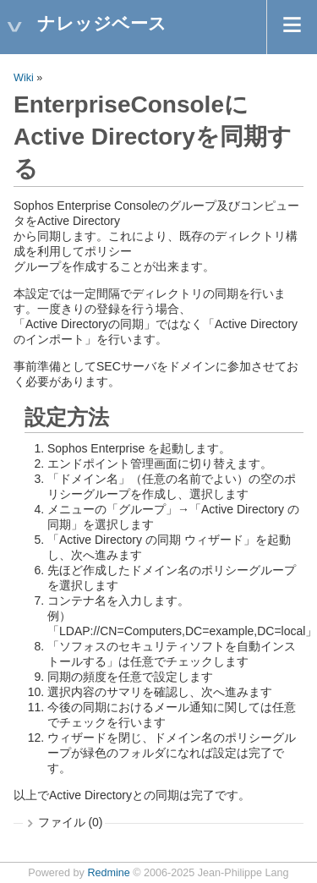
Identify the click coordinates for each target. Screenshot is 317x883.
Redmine (108, 873)
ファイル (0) (70, 822)
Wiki (24, 78)
